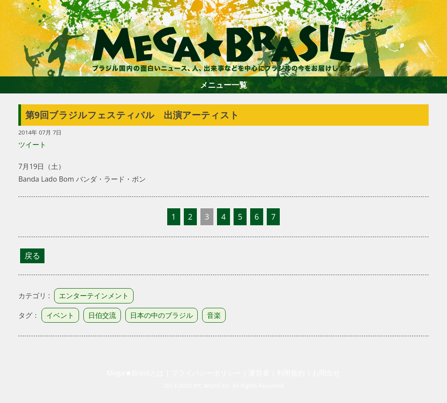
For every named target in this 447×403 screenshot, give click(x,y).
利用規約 (291, 373)
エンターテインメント (94, 295)
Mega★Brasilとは (135, 373)
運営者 (258, 373)
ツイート (32, 144)
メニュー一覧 (223, 84)
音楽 (214, 315)
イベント (60, 315)
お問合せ (326, 373)
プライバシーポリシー (206, 373)
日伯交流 (102, 315)
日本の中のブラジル (161, 315)
